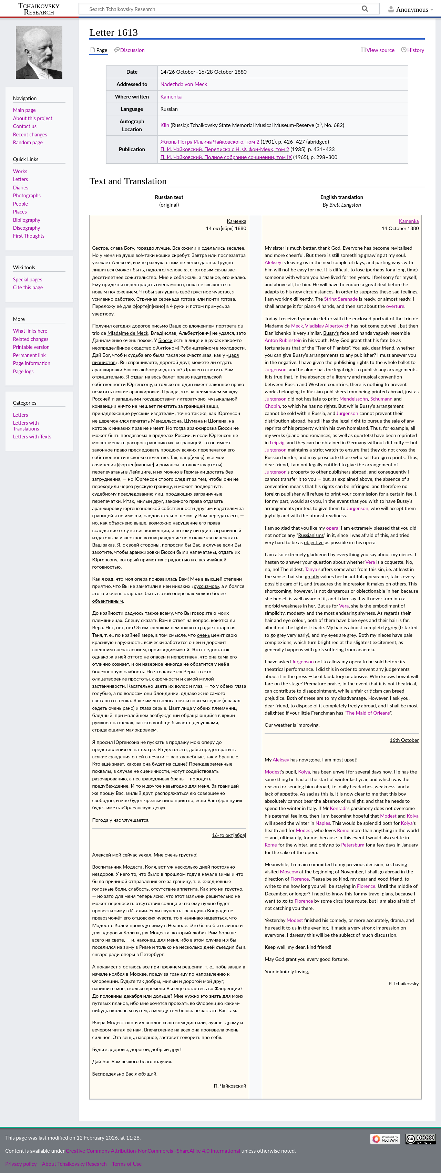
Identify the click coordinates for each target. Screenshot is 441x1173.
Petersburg (352, 845)
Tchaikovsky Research (39, 9)
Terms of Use (127, 1164)
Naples (323, 823)
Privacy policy (21, 1164)
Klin (165, 125)
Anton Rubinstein (283, 340)
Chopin (272, 406)
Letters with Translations (26, 425)
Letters (20, 415)
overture (395, 306)
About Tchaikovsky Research (74, 1164)
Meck (297, 326)
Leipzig (277, 442)
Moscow (289, 871)
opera (332, 528)
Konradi (338, 808)
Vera (370, 562)
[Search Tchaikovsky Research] (229, 8)
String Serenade (341, 299)
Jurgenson (275, 369)
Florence (299, 879)
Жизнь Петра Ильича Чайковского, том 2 (210, 141)
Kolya (304, 772)
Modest (273, 772)
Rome (343, 830)
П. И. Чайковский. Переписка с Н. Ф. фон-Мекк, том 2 (225, 149)
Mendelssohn (353, 399)
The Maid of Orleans (368, 713)
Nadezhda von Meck (184, 84)
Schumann (381, 399)
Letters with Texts (32, 436)
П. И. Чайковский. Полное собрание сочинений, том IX (226, 157)
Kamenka (171, 96)
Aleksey (273, 262)
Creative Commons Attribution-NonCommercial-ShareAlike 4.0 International (153, 1151)
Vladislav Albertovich (327, 326)
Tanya (311, 569)
